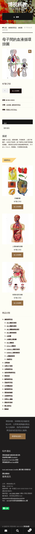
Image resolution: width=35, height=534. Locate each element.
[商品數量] (5, 91)
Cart (27, 529)
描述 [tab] (5, 123)
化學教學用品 (8, 369)
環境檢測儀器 (8, 392)
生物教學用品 (8, 396)
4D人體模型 (10, 343)
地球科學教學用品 (9, 372)
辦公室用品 (7, 406)
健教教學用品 (12, 27)
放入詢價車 (15, 91)
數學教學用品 (8, 379)
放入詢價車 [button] (17, 207)
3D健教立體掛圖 (11, 339)
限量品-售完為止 (11, 110)
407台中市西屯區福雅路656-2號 (17, 501)
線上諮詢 (30, 525)
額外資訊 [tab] (7, 128)
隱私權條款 (6, 473)
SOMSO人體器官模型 (13, 349)
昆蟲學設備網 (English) (9, 457)
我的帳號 (6, 530)
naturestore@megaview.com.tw (13, 498)
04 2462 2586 (14, 493)
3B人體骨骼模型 (11, 333)
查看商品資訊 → (17, 436)
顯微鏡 (6, 409)
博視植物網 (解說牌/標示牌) (11, 455)
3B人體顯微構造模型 (13, 329)
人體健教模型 (11, 356)
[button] (29, 51)
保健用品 (9, 359)
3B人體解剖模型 (11, 326)
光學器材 (7, 363)
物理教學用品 (8, 389)
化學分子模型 (8, 366)
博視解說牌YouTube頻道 (10, 462)
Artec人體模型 (11, 346)
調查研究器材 (8, 402)
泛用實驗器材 (8, 386)
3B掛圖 (20, 27)
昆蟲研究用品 (8, 382)
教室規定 (7, 376)
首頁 (5, 27)
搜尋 (17, 530)
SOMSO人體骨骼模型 (13, 353)
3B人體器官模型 (11, 323)
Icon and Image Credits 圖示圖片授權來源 (16, 469)
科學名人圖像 (8, 399)
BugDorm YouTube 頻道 (10, 460)
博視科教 (17, 5)
